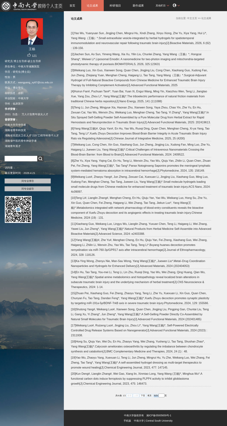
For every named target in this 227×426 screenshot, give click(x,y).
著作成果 (138, 5)
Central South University (159, 420)
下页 (143, 395)
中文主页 (192, 18)
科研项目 (115, 5)
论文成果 (92, 5)
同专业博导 (27, 181)
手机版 (127, 420)
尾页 (149, 395)
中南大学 (139, 420)
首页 (72, 5)
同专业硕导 (27, 188)
